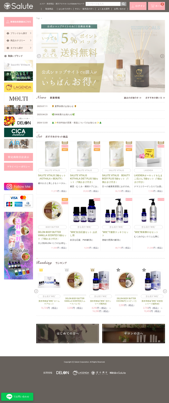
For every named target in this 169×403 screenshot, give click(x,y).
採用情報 (47, 372)
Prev (39, 56)
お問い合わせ (120, 9)
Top (38, 18)
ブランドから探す (20, 33)
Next (162, 56)
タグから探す (20, 48)
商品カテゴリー (20, 40)
